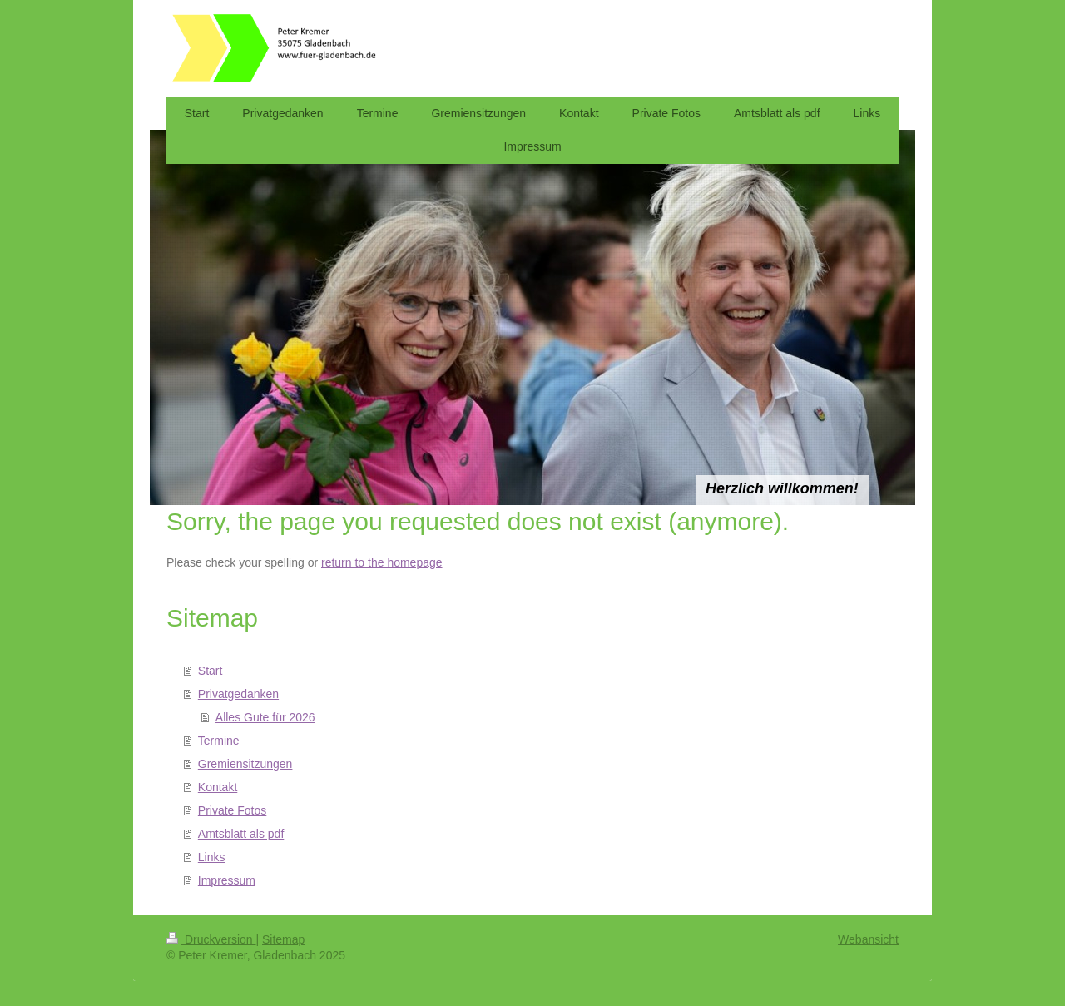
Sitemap (283, 939)
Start (210, 670)
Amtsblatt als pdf (241, 833)
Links (211, 857)
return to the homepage (382, 562)
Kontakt (217, 787)
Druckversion (210, 939)
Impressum (226, 880)
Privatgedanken (238, 694)
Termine (219, 740)
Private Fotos (232, 810)
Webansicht (868, 939)
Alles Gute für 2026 (265, 717)
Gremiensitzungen (245, 764)
